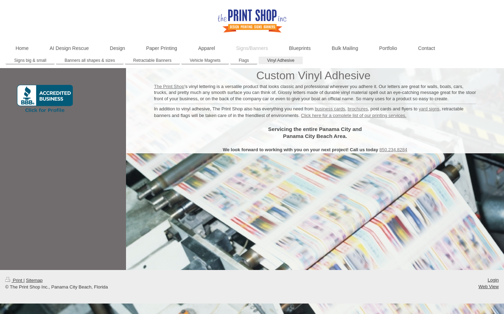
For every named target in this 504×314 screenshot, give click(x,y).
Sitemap (34, 280)
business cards (330, 108)
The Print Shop (169, 86)
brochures (358, 108)
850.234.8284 (393, 149)
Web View (488, 286)
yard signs (429, 108)
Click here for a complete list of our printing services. (353, 115)
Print (14, 280)
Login (493, 280)
